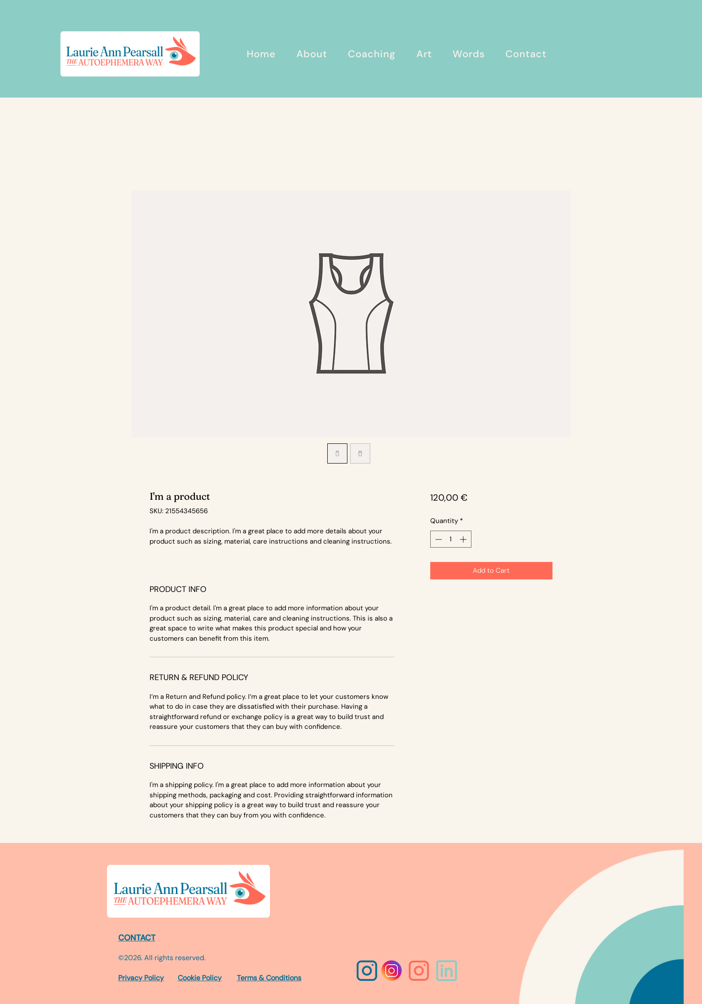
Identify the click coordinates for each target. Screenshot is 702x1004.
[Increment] (464, 539)
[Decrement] (438, 539)
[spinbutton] (450, 539)
